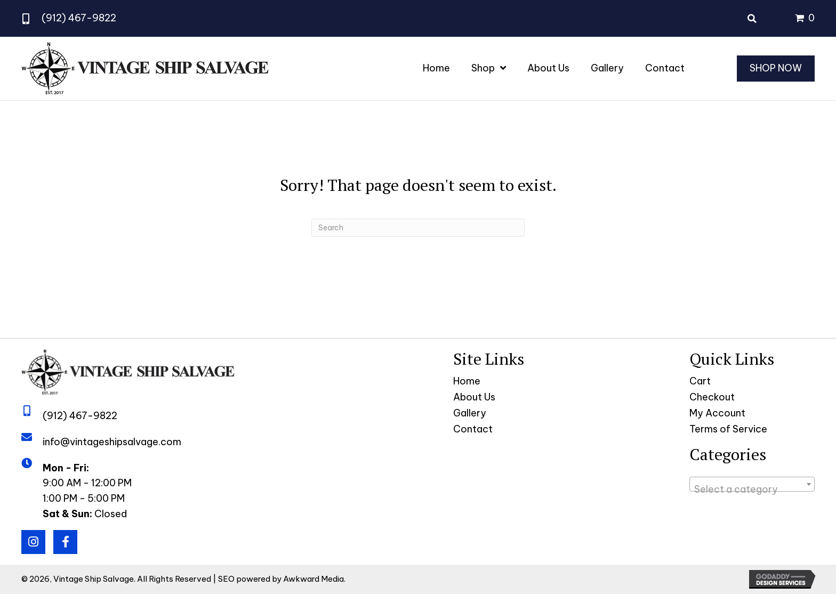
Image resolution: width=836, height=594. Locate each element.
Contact (473, 429)
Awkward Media (313, 579)
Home (466, 381)
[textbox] (752, 489)
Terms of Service (728, 429)
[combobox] (752, 484)
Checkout (712, 397)
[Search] (418, 228)
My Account (717, 413)
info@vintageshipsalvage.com (112, 442)
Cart (700, 381)
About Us (474, 397)
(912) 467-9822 (79, 18)
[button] (33, 542)
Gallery (469, 413)
